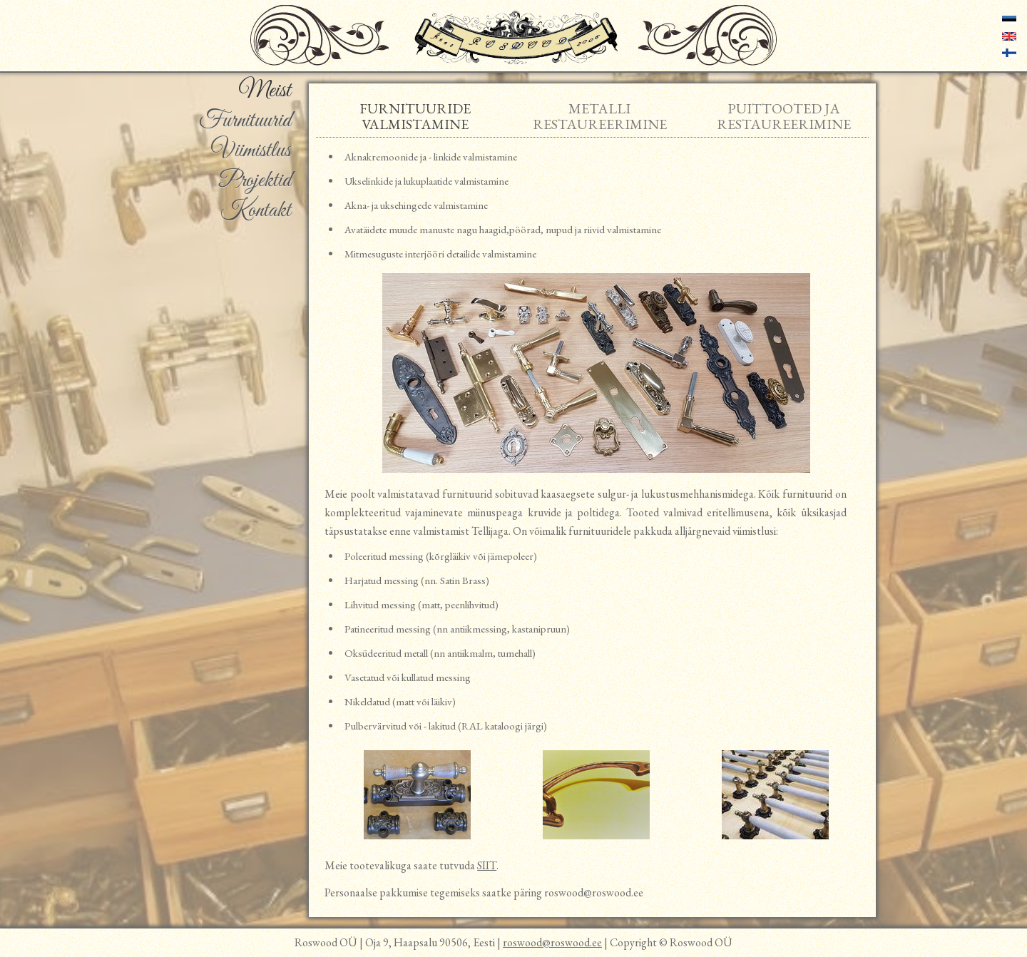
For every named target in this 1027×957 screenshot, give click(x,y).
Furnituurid (245, 121)
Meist (264, 91)
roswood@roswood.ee (552, 942)
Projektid (255, 181)
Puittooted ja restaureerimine (784, 116)
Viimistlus (251, 151)
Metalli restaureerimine (600, 116)
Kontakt (255, 211)
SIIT (486, 865)
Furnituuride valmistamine (415, 116)
